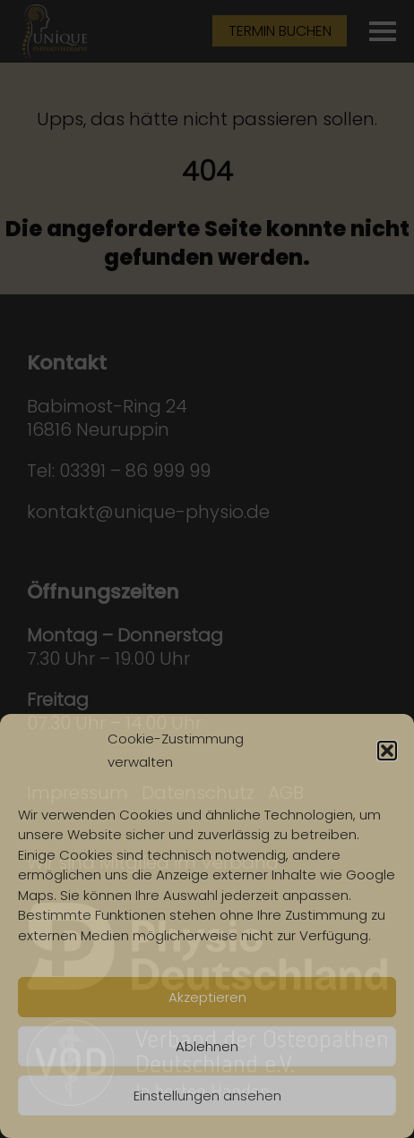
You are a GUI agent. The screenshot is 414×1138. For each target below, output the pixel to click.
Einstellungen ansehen (207, 1095)
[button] (387, 751)
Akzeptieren (207, 997)
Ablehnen (207, 1046)
